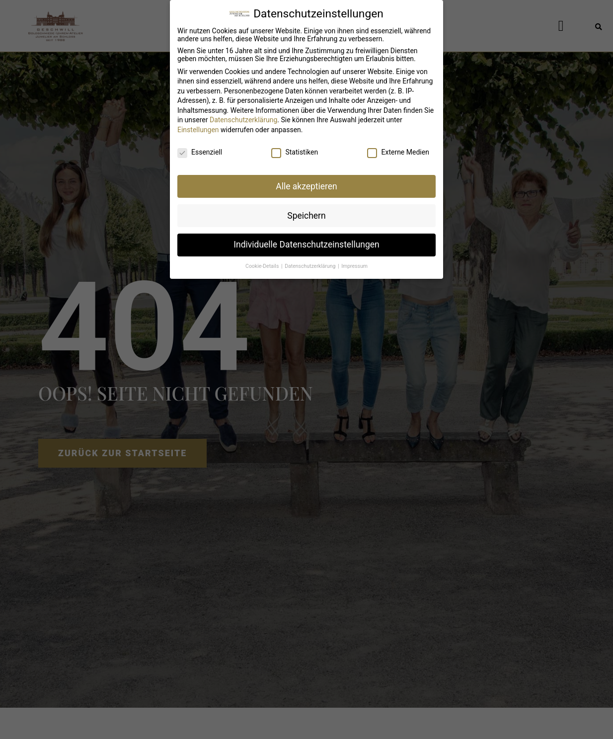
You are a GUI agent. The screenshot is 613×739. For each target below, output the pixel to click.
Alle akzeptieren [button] (306, 179)
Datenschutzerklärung (243, 113)
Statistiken (294, 145)
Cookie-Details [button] (262, 259)
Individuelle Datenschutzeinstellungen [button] (306, 238)
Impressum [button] (354, 259)
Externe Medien (398, 145)
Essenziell (199, 145)
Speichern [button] (306, 209)
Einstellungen (198, 123)
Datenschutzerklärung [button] (311, 259)
